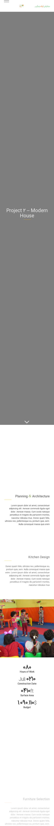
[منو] (7, 6)
